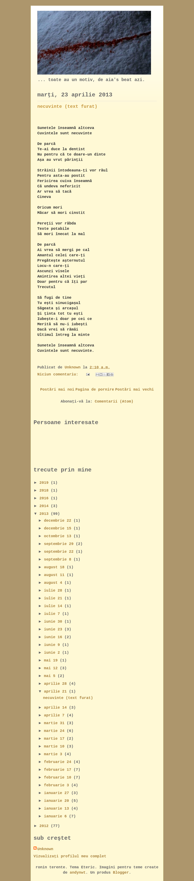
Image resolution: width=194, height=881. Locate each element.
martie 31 (55, 723)
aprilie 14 (56, 707)
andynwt (78, 872)
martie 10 (55, 746)
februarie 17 (59, 770)
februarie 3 (57, 785)
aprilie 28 (56, 684)
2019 (45, 483)
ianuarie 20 (57, 801)
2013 (45, 514)
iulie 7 (53, 614)
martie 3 (54, 754)
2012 (45, 826)
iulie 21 (54, 598)
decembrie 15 (59, 528)
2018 (45, 490)
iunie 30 (54, 621)
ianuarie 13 (57, 808)
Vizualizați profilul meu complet (70, 856)
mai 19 (52, 660)
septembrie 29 (60, 544)
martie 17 (55, 738)
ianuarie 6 (56, 816)
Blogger (121, 872)
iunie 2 (53, 652)
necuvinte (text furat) (67, 106)
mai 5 (51, 676)
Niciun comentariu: (59, 374)
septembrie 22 (60, 552)
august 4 (54, 583)
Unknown (45, 849)
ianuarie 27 (57, 793)
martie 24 (55, 731)
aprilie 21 (56, 691)
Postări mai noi (57, 389)
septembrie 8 (59, 559)
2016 (45, 498)
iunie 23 (54, 629)
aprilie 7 (55, 715)
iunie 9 (53, 645)
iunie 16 (54, 637)
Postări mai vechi (134, 389)
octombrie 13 (59, 536)
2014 (45, 506)
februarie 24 (59, 762)
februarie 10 (59, 777)
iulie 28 (54, 590)
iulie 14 (54, 606)
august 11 (55, 575)
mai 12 (52, 668)
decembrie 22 (59, 520)
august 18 (55, 567)
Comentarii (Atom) (114, 401)
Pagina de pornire (94, 389)
